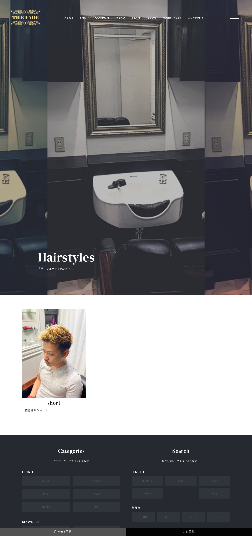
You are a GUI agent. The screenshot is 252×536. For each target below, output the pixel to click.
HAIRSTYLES (172, 17)
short (96, 494)
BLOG (152, 17)
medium (46, 506)
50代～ (218, 517)
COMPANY (195, 17)
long (96, 506)
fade (46, 494)
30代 (168, 517)
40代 (193, 517)
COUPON (102, 17)
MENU (120, 17)
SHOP (84, 17)
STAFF (136, 17)
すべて (46, 481)
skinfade (96, 481)
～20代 (143, 517)
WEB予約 (63, 531)
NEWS (68, 17)
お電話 (189, 531)
